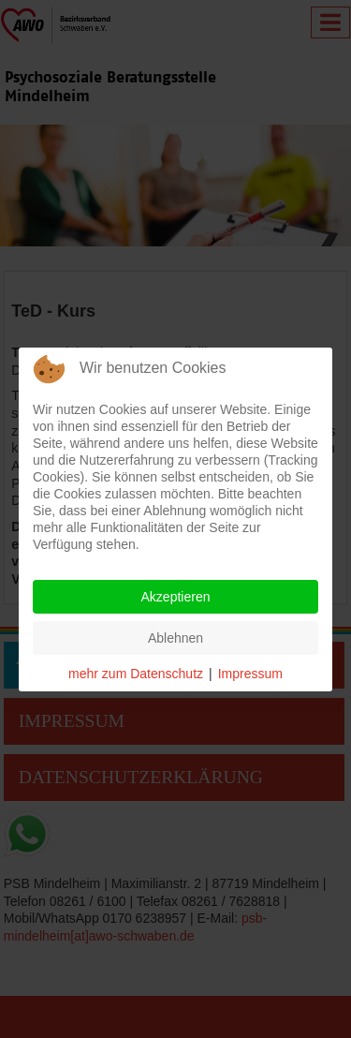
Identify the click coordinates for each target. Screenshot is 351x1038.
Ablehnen (175, 637)
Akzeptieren (176, 596)
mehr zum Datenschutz (135, 673)
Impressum (250, 673)
